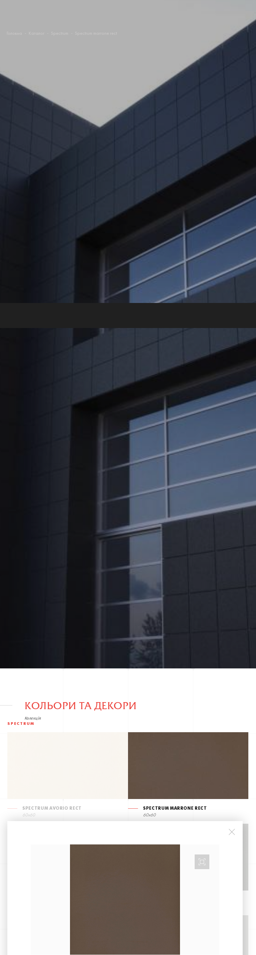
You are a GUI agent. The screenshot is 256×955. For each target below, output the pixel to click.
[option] (125, 596)
